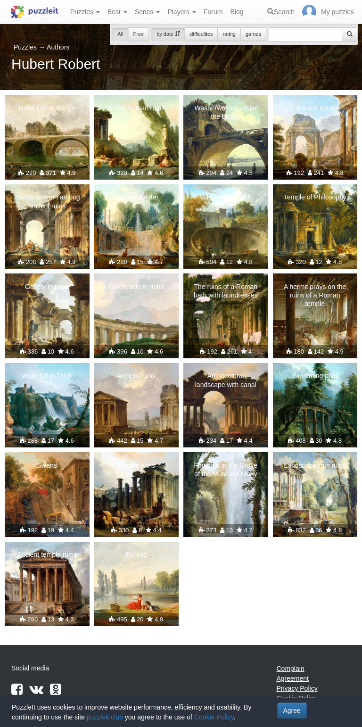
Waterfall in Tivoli (47, 376)
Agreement (293, 678)
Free (138, 34)
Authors (58, 47)
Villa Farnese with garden (226, 201)
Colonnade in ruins (136, 286)
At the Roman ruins (136, 108)
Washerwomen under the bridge (225, 112)
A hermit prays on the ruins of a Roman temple (315, 295)
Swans (47, 465)
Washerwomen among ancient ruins (47, 201)
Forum (213, 12)
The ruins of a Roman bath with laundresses (225, 291)
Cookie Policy (214, 717)
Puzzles (85, 12)
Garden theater (136, 197)
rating (229, 34)
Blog (236, 12)
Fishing (136, 554)
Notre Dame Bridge (47, 108)
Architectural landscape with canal (225, 380)
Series (147, 12)
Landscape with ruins (315, 465)
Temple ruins (136, 465)
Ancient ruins (315, 108)
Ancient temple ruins (47, 554)
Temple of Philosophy (315, 197)
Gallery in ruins (47, 286)
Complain (290, 668)
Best (117, 12)
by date (168, 34)
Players (181, 12)
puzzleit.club (105, 717)
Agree (292, 710)
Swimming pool (315, 376)
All (120, 34)
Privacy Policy (297, 688)
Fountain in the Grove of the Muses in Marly (225, 470)
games (253, 34)
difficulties (201, 34)
